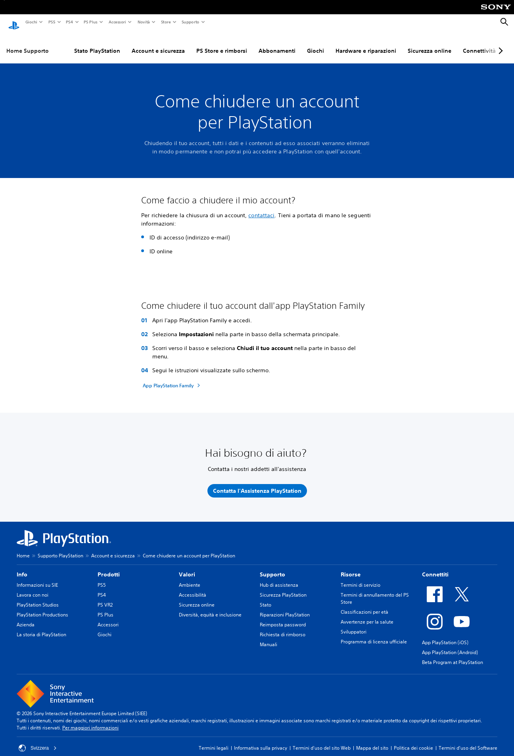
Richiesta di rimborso (282, 627)
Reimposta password (283, 617)
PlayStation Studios (38, 597)
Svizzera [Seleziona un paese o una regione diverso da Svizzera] (38, 740)
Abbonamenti (277, 43)
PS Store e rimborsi (221, 43)
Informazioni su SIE (37, 577)
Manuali (268, 637)
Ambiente (189, 577)
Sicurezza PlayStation (283, 587)
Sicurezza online (429, 43)
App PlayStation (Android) (450, 645)
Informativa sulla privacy (260, 740)
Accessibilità (192, 587)
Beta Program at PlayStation (452, 655)
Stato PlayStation (97, 43)
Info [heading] (22, 567)
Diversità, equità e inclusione (210, 607)
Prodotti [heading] (109, 567)
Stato (265, 597)
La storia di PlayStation (41, 627)
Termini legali (213, 740)
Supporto (190, 22)
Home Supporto (27, 43)
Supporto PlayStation (60, 548)
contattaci (261, 207)
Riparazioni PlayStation (285, 607)
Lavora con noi (32, 587)
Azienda (26, 617)
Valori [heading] (187, 567)
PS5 (51, 22)
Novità (143, 22)
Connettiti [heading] (435, 567)
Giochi (31, 22)
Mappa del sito (372, 740)
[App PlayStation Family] (172, 378)
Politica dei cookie (413, 740)
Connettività (479, 43)
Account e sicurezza (158, 43)
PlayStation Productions (42, 607)
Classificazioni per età (364, 604)
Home (23, 548)
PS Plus (90, 22)
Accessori (117, 22)
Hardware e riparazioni (366, 43)
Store (166, 22)
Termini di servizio (360, 577)
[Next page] (499, 43)
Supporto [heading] (272, 567)
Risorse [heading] (351, 567)
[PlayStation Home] (14, 22)
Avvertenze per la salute (367, 614)
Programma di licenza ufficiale (374, 634)
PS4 (69, 22)
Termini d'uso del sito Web (322, 740)
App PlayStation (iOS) (445, 635)
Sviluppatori (353, 624)
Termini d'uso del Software (468, 740)
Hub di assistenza (279, 577)
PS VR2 (105, 597)
